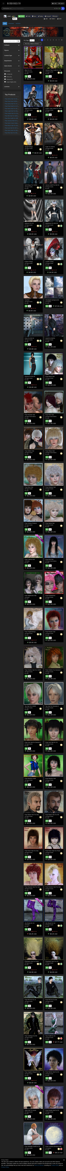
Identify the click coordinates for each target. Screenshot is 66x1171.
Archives (18, 23)
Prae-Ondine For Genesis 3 (53, 670)
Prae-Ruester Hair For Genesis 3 (54, 887)
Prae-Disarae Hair (50, 487)
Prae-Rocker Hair (50, 631)
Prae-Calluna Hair (30, 559)
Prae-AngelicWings (30, 631)
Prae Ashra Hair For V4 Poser (13, 103)
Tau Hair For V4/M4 (30, 706)
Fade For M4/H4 (50, 146)
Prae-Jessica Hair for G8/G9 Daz (13, 120)
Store (34, 16)
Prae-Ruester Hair (30, 414)
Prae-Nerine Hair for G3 (52, 1072)
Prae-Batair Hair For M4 (52, 814)
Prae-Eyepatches (50, 595)
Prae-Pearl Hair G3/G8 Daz (12, 101)
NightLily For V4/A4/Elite (32, 108)
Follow (21, 16)
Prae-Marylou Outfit (30, 778)
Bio (14, 18)
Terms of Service (39, 1165)
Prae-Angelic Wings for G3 (32, 1072)
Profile (28, 16)
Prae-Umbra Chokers (31, 523)
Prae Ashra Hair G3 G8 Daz (12, 99)
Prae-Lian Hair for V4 (51, 742)
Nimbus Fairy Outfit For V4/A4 (54, 70)
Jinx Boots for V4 (29, 923)
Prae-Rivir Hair (49, 414)
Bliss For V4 (28, 70)
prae (27, 73)
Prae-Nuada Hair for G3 (52, 1110)
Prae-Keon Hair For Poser (52, 850)
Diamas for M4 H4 (30, 376)
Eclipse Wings (29, 261)
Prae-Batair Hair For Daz (32, 814)
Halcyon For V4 (29, 223)
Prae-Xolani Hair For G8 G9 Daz (13, 113)
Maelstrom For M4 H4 (51, 223)
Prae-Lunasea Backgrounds (53, 1146)
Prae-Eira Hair (49, 559)
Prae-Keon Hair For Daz (31, 850)
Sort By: (32, 43)
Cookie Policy (55, 1165)
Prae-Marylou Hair (50, 778)
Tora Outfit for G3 (50, 1036)
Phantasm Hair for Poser (32, 961)
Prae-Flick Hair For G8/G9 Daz (13, 133)
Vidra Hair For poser (30, 1110)
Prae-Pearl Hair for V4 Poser (12, 106)
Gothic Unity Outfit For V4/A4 (53, 108)
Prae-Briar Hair (29, 487)
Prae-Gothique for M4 (31, 1036)
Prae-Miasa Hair (50, 451)
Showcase (11, 23)
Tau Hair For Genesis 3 (52, 706)
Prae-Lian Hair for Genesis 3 (33, 742)
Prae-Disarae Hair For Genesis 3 (34, 887)
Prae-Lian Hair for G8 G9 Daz (13, 128)
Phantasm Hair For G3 (51, 961)
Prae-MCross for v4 (30, 999)
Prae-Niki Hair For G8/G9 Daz (13, 116)
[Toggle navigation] (3, 3)
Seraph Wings (29, 146)
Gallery (40, 16)
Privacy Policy (5, 1167)
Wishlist (55, 16)
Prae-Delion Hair (29, 451)
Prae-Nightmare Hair (31, 595)
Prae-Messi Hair (50, 376)
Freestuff (48, 16)
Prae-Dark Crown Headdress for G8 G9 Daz (16, 123)
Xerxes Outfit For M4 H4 (52, 185)
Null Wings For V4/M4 (31, 185)
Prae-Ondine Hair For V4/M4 (33, 670)
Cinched (27, 300)
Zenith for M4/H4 (50, 338)
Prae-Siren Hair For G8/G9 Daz (13, 130)
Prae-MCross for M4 (51, 999)
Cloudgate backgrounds (52, 300)
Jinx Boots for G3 (50, 923)
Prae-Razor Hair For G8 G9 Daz (13, 125)
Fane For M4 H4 (29, 338)
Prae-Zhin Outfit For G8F (11, 118)
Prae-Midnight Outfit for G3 (32, 1146)
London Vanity (49, 261)
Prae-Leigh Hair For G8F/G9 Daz (13, 111)
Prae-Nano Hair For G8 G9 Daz (13, 108)
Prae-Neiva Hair (50, 523)
